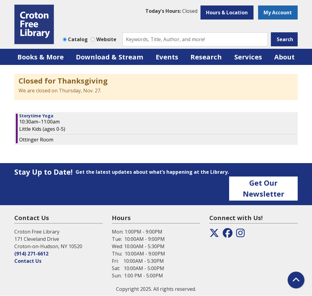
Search (285, 39)
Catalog (78, 39)
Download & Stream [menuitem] (109, 56)
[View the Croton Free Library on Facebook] (227, 234)
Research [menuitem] (206, 56)
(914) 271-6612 (31, 253)
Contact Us (27, 261)
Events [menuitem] (167, 56)
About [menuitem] (284, 56)
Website (106, 39)
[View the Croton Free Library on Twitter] (214, 234)
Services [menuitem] (248, 56)
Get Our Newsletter (263, 188)
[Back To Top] (296, 280)
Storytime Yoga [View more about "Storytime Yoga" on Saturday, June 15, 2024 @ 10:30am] (36, 116)
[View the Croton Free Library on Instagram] (240, 234)
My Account (278, 12)
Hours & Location (227, 12)
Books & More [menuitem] (40, 56)
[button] (171, 11)
